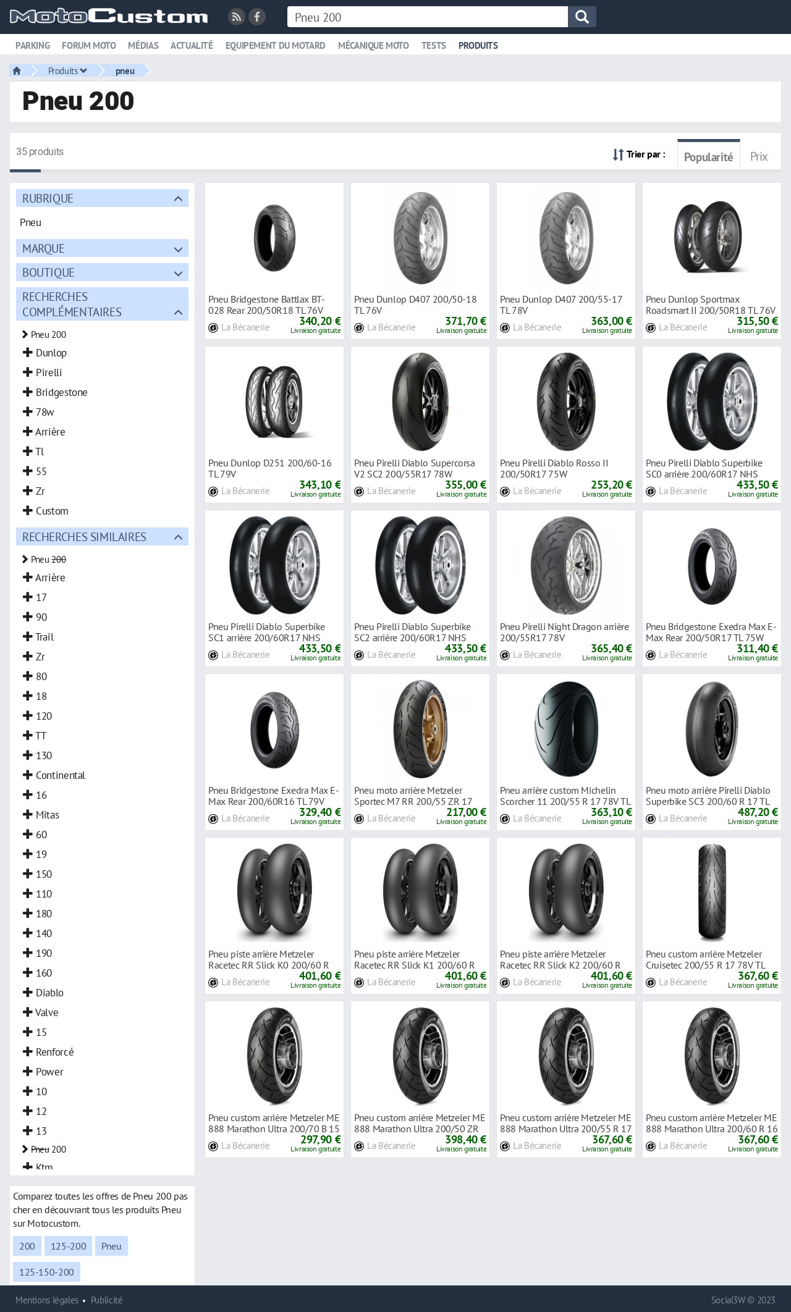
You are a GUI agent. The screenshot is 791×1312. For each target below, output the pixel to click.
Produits (478, 45)
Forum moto (89, 45)
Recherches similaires (84, 536)
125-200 (68, 1246)
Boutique (48, 272)
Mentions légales (46, 1300)
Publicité (107, 1300)
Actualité (192, 45)
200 (27, 1246)
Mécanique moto (373, 45)
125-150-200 (46, 1272)
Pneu (111, 1246)
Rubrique (48, 198)
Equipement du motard (276, 45)
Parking (32, 45)
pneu (125, 70)
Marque (43, 248)
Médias (143, 45)
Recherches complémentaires (71, 303)
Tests (433, 45)
